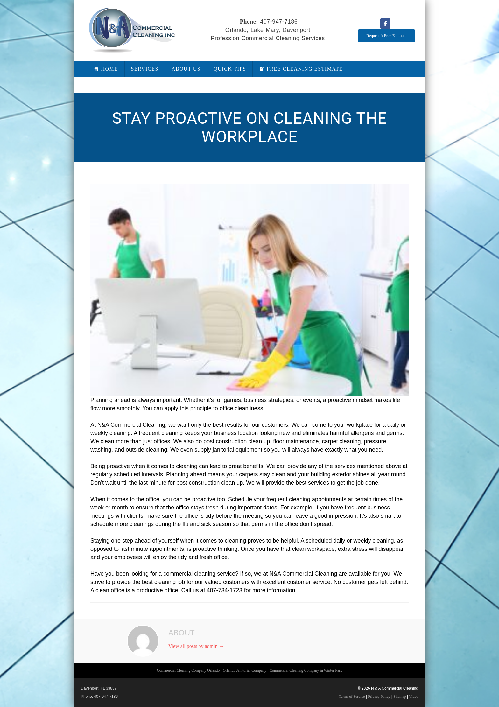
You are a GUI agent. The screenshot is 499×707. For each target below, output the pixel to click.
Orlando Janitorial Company (244, 670)
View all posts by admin (196, 646)
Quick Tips (230, 69)
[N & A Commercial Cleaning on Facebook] (385, 23)
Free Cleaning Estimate (305, 69)
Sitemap (399, 696)
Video (413, 696)
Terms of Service (352, 696)
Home (109, 69)
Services (144, 69)
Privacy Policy (379, 696)
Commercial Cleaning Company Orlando (188, 670)
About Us (186, 69)
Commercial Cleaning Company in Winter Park (306, 670)
